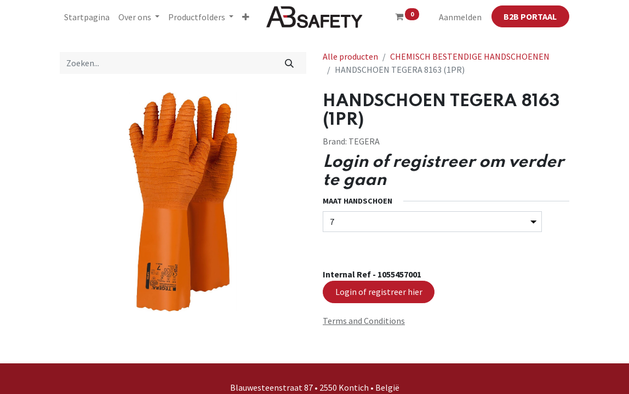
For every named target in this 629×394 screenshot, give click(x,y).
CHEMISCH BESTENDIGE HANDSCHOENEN (470, 56)
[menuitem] (87, 17)
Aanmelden (460, 16)
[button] (246, 17)
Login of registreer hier (378, 291)
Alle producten (350, 56)
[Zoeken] (289, 63)
